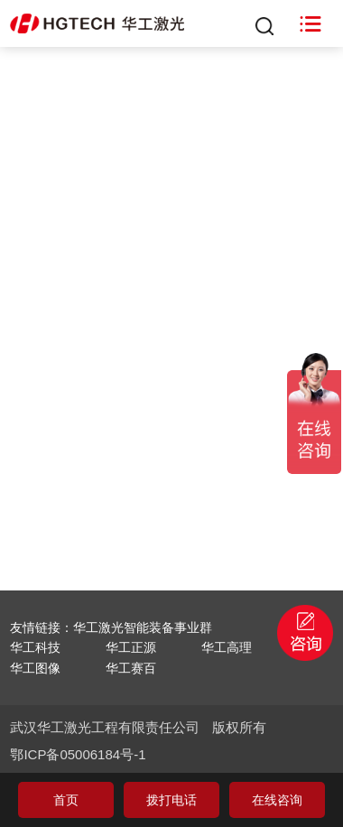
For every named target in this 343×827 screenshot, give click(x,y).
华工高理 (226, 647)
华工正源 (131, 647)
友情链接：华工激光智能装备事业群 (111, 627)
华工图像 (35, 668)
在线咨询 (277, 800)
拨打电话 (171, 800)
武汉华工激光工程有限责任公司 (104, 727)
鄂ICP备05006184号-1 (77, 754)
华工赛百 (131, 668)
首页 (66, 800)
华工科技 (35, 647)
